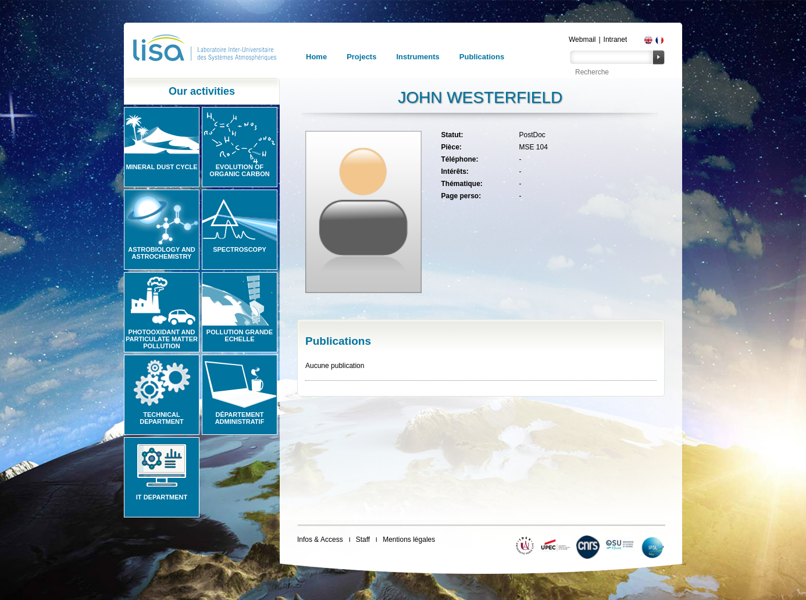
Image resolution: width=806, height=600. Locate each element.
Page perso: (461, 196)
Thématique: (461, 184)
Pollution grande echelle (239, 335)
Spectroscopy (239, 249)
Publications (481, 56)
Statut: (452, 135)
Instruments (417, 56)
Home (316, 56)
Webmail (582, 39)
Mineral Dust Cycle (161, 166)
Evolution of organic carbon (239, 170)
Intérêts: (454, 171)
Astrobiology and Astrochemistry (161, 253)
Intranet (615, 39)
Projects (361, 56)
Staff (363, 539)
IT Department (161, 497)
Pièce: (451, 147)
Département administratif (240, 418)
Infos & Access (320, 539)
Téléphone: (459, 159)
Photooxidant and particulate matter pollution (162, 338)
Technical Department (162, 418)
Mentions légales (409, 539)
